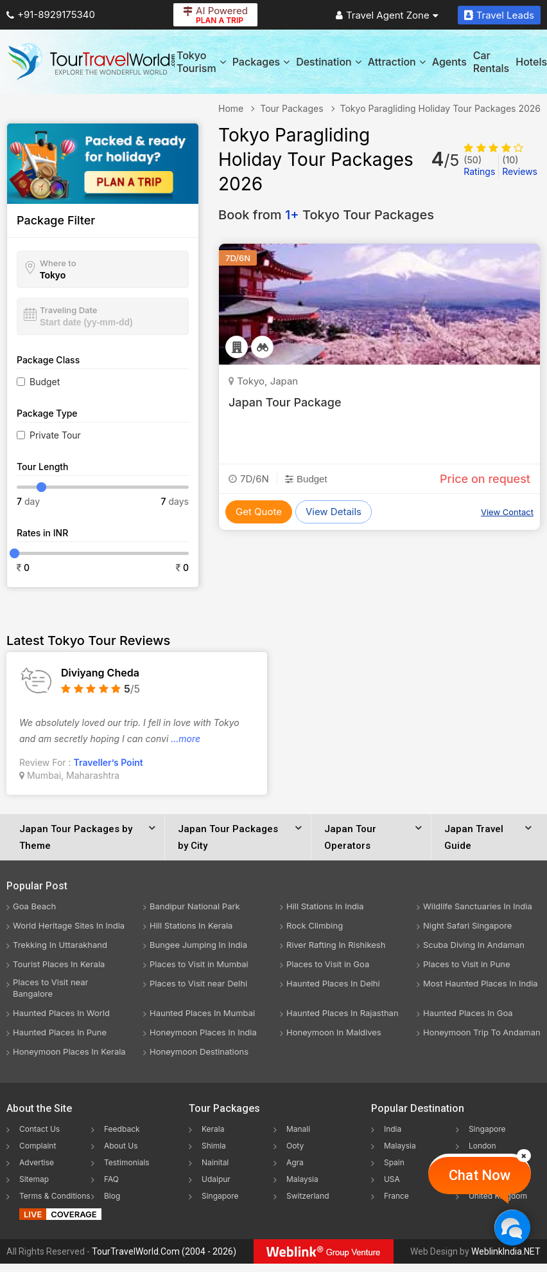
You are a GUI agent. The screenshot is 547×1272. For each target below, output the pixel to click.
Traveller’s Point (108, 762)
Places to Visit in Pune (466, 964)
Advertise (36, 1162)
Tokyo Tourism (201, 62)
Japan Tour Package (285, 402)
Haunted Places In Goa (468, 1013)
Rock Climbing (314, 925)
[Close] (524, 1155)
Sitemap (34, 1179)
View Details (333, 511)
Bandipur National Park (195, 906)
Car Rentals (491, 62)
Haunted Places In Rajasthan (342, 1013)
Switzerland (307, 1196)
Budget (45, 381)
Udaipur (216, 1179)
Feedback (122, 1129)
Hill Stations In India (325, 906)
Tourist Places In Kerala (59, 964)
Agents (449, 61)
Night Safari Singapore (467, 925)
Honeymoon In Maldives (333, 1032)
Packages (261, 61)
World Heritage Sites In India (69, 925)
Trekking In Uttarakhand (60, 945)
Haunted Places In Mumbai (202, 1013)
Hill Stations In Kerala (191, 925)
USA (392, 1179)
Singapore (220, 1196)
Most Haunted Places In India (480, 983)
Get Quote (259, 511)
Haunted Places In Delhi (333, 983)
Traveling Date (68, 310)
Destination (328, 61)
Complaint (37, 1145)
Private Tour (55, 435)
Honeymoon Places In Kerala (69, 1051)
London (482, 1145)
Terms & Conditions (55, 1196)
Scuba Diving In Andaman (474, 945)
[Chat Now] (512, 1227)
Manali (298, 1129)
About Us (120, 1145)
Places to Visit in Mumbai (199, 964)
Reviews (519, 165)
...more (185, 738)
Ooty (295, 1145)
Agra (295, 1162)
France (396, 1196)
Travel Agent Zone (387, 15)
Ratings (479, 165)
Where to (58, 263)
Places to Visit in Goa (327, 964)
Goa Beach (34, 906)
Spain (394, 1162)
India (392, 1129)
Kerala (213, 1129)
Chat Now (479, 1175)
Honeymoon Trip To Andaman (482, 1032)
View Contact (507, 512)
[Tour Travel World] (91, 61)
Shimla (214, 1145)
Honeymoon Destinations (199, 1051)
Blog (112, 1196)
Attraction (397, 61)
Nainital (215, 1162)
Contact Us (39, 1129)
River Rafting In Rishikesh (335, 945)
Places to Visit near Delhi (198, 983)
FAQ (111, 1179)
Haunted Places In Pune (60, 1032)
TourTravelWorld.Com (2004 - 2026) (164, 1251)
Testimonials (127, 1162)
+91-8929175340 (50, 14)
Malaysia (302, 1179)
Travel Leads (499, 15)
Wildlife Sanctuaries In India (477, 906)
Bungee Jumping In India (198, 945)
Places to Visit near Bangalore (50, 988)
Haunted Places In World (61, 1013)
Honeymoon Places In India (203, 1032)
